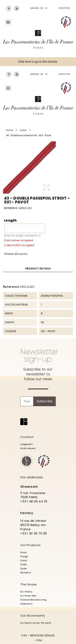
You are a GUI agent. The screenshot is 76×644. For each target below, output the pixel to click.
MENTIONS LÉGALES (42, 635)
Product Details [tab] (38, 268)
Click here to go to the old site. (38, 61)
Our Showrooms (32, 615)
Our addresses (31, 477)
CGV (24, 635)
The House (28, 584)
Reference (11, 286)
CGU (39, 640)
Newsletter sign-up (39, 355)
